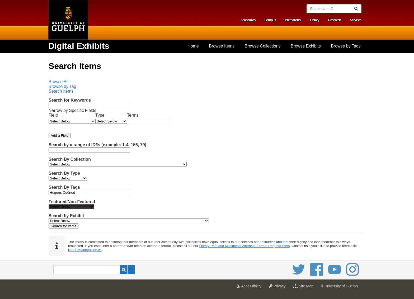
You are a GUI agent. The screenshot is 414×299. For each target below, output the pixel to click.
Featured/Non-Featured (72, 202)
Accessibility (250, 287)
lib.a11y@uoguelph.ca (85, 250)
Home (193, 46)
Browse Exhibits (306, 46)
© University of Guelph (339, 286)
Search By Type (64, 173)
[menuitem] (193, 46)
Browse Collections (263, 46)
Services (355, 20)
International (293, 20)
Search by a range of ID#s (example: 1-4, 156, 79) (97, 145)
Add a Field (59, 135)
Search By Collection (70, 159)
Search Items (61, 91)
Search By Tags (64, 187)
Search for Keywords (70, 100)
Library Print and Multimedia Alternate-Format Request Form (244, 246)
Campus (270, 20)
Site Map (304, 287)
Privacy (278, 287)
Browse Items (221, 46)
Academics (247, 20)
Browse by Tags (346, 46)
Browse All (58, 81)
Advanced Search (131, 269)
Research (334, 20)
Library (314, 20)
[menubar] (207, 86)
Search (123, 269)
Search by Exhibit (66, 215)
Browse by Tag (62, 86)
